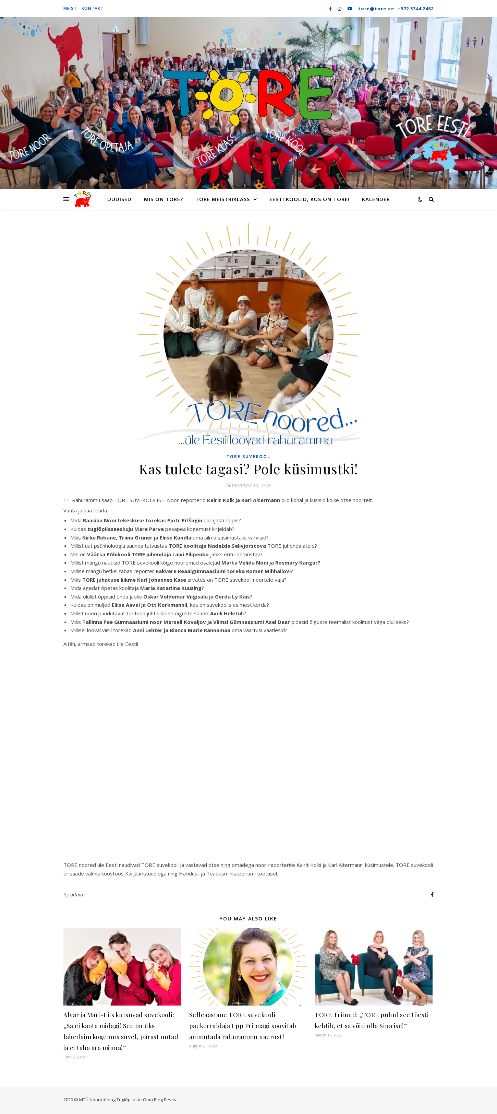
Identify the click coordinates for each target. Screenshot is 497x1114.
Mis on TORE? (163, 199)
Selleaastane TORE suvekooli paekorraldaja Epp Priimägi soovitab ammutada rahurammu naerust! (242, 1026)
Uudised (119, 199)
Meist (70, 8)
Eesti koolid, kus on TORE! (309, 199)
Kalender (376, 199)
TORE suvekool (248, 457)
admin (77, 894)
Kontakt (93, 8)
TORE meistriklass (222, 199)
